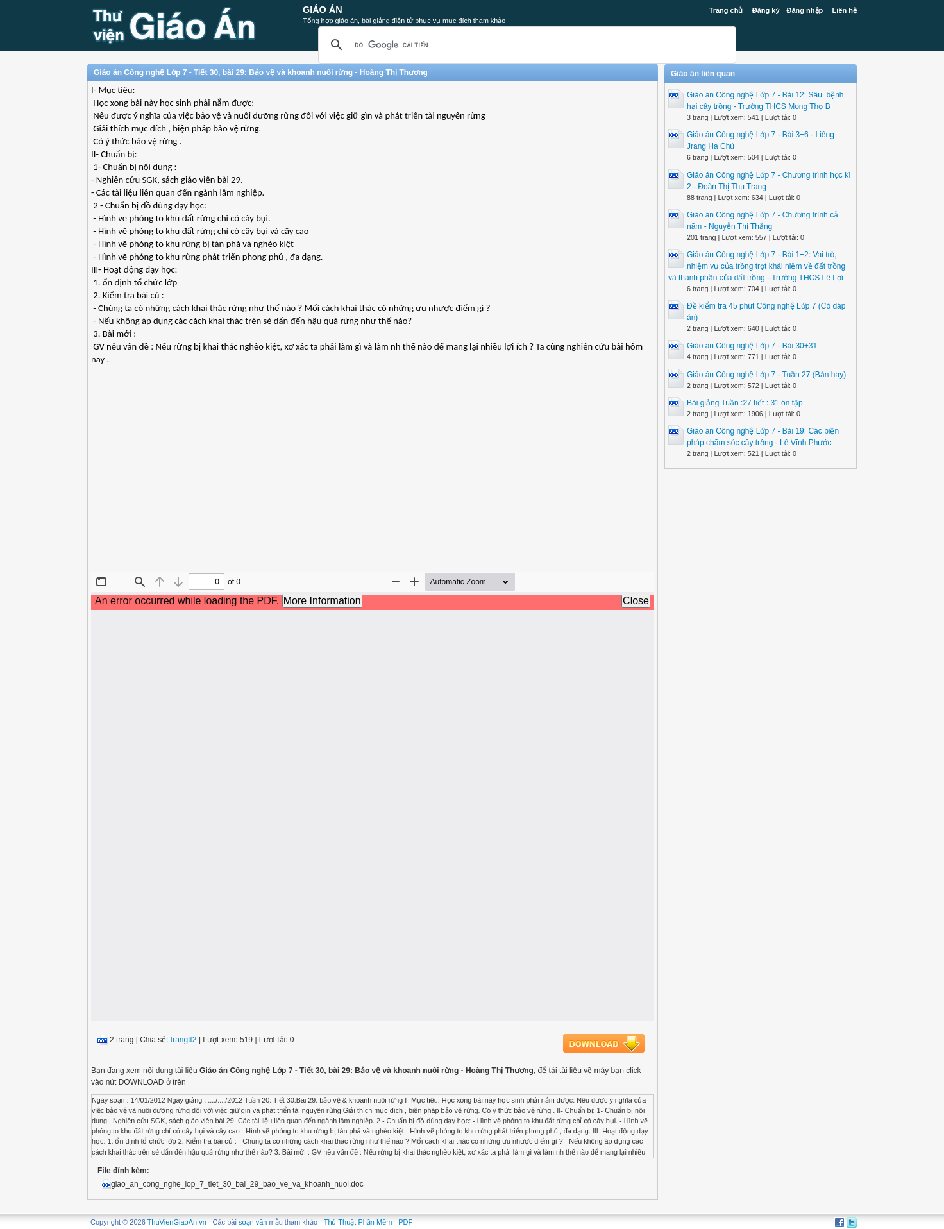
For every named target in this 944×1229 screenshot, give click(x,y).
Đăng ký (766, 10)
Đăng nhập (805, 10)
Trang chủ (726, 10)
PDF (405, 1222)
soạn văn (253, 1222)
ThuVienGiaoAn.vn (177, 1222)
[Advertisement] (372, 478)
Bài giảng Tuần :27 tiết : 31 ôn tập (745, 402)
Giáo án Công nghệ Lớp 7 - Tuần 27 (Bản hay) (766, 374)
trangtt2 (184, 1039)
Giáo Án (322, 9)
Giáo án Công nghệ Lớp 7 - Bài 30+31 (752, 345)
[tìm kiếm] (525, 45)
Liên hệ (844, 10)
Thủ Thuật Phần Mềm (358, 1222)
